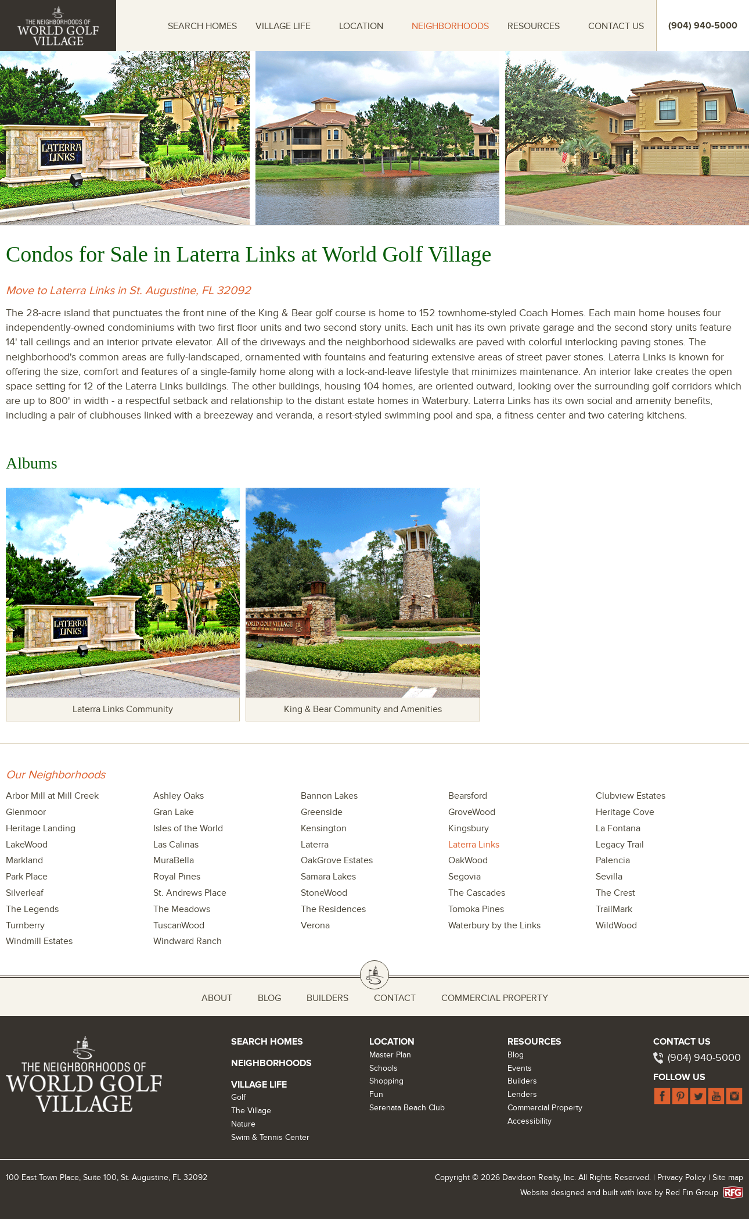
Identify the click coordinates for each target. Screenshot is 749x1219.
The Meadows (181, 909)
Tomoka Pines (476, 909)
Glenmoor (26, 812)
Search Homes (202, 26)
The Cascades (476, 893)
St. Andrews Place (189, 893)
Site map (727, 1177)
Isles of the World (188, 828)
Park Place (27, 876)
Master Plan (390, 1055)
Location (361, 26)
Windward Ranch (187, 941)
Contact (395, 998)
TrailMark (614, 909)
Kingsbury (468, 828)
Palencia (613, 860)
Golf (238, 1097)
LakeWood (27, 844)
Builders (327, 998)
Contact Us (616, 26)
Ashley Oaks (178, 796)
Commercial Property (494, 998)
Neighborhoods (450, 26)
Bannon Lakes (329, 796)
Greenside (322, 812)
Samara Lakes (328, 876)
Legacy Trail (620, 844)
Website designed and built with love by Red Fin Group (624, 1192)
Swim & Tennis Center (270, 1137)
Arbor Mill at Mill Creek (52, 796)
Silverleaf (25, 893)
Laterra (315, 844)
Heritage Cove (625, 812)
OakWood (468, 860)
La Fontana (618, 828)
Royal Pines (176, 876)
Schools (383, 1068)
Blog (269, 998)
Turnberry (25, 925)
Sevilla (609, 876)
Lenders (522, 1094)
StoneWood (324, 893)
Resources (533, 26)
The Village (251, 1111)
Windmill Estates (39, 941)
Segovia (464, 876)
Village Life (283, 26)
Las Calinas (176, 844)
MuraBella (173, 860)
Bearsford (467, 796)
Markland (24, 860)
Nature (243, 1124)
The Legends (32, 909)
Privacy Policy (681, 1177)
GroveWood (471, 812)
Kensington (324, 828)
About (216, 998)
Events (519, 1068)
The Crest (615, 893)
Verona (315, 925)
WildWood (616, 925)
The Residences (333, 909)
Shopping (386, 1081)
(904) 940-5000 (704, 1058)
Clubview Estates (630, 796)
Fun (376, 1094)
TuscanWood (178, 925)
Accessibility (529, 1121)
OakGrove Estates (337, 860)
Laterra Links (473, 844)
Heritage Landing (40, 828)
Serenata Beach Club (407, 1108)
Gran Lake (173, 812)
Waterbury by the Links (494, 925)
